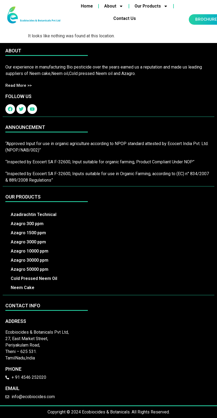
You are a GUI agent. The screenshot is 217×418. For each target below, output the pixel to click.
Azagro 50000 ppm (29, 269)
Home (87, 6)
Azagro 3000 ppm (28, 241)
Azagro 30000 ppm (29, 260)
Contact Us (124, 18)
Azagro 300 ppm (27, 223)
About (113, 6)
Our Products (151, 6)
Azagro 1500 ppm (28, 232)
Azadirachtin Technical (33, 214)
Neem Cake (22, 287)
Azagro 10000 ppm (29, 251)
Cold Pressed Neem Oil (34, 278)
